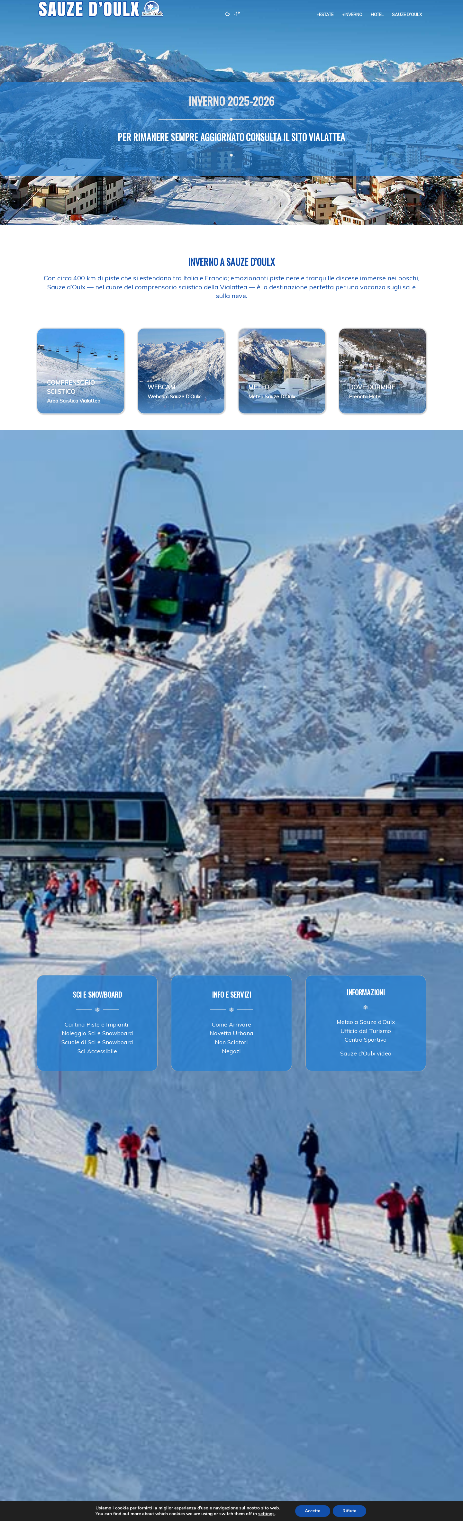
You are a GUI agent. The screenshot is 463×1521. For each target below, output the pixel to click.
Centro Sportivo (365, 1039)
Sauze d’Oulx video (365, 1053)
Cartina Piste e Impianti (97, 1024)
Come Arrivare (231, 1024)
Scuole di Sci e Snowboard (97, 1042)
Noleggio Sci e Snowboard (97, 1033)
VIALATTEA (327, 137)
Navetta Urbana (231, 1033)
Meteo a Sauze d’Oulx (366, 1021)
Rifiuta (349, 1511)
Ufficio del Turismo (365, 1030)
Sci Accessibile (97, 1051)
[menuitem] (325, 14)
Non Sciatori (231, 1042)
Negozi (231, 1051)
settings (266, 1514)
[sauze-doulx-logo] (101, 14)
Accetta (313, 1511)
